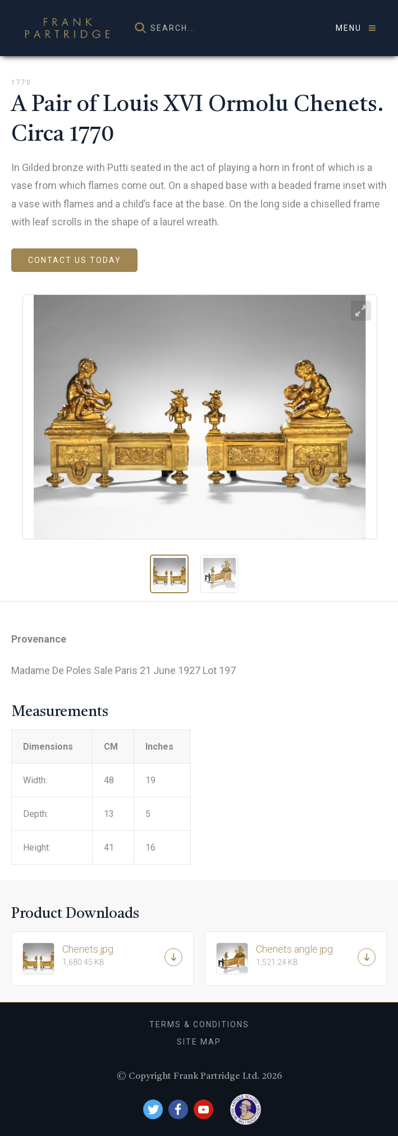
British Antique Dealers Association (245, 1109)
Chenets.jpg (113, 955)
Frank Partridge (67, 28)
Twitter (153, 1109)
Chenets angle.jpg (307, 955)
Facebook (178, 1109)
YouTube (203, 1109)
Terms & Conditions (199, 1024)
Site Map (199, 1041)
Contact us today (74, 260)
